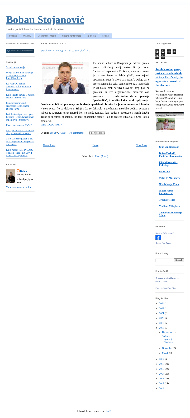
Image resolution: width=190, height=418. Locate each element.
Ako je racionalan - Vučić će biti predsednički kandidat (20, 132)
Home (95, 145)
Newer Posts (49, 145)
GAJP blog (164, 171)
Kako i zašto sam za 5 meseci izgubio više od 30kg (20, 96)
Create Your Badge (163, 243)
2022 (162, 308)
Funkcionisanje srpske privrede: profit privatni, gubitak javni (18, 106)
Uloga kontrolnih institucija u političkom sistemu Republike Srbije (19, 75)
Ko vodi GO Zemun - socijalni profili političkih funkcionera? (18, 86)
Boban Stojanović (45, 19)
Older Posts (141, 145)
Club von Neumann (169, 147)
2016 (162, 364)
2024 (162, 303)
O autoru (27, 36)
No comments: (76, 133)
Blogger (108, 411)
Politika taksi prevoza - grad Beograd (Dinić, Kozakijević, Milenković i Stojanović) (20, 117)
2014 (162, 373)
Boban (23, 171)
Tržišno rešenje (167, 200)
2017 (162, 359)
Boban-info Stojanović (164, 233)
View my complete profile (18, 187)
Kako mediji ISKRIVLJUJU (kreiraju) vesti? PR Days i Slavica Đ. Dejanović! (20, 153)
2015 (162, 369)
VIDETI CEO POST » (51, 124)
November (167, 348)
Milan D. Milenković (169, 178)
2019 (162, 323)
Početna (13, 36)
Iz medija (91, 36)
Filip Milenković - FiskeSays (168, 164)
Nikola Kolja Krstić (169, 184)
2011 (162, 388)
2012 (162, 383)
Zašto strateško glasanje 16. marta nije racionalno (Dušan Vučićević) (20, 141)
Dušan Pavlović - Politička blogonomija (170, 154)
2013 (162, 378)
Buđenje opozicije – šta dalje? (65, 51)
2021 (162, 313)
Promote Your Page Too (165, 288)
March (165, 353)
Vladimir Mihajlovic (169, 206)
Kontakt (105, 36)
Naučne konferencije (71, 36)
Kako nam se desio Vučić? (19, 125)
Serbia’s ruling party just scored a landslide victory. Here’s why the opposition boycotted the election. (169, 77)
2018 (162, 328)
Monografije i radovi (47, 36)
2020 (162, 318)
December (167, 332)
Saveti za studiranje (15, 67)
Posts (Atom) (101, 156)
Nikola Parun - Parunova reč (166, 192)
